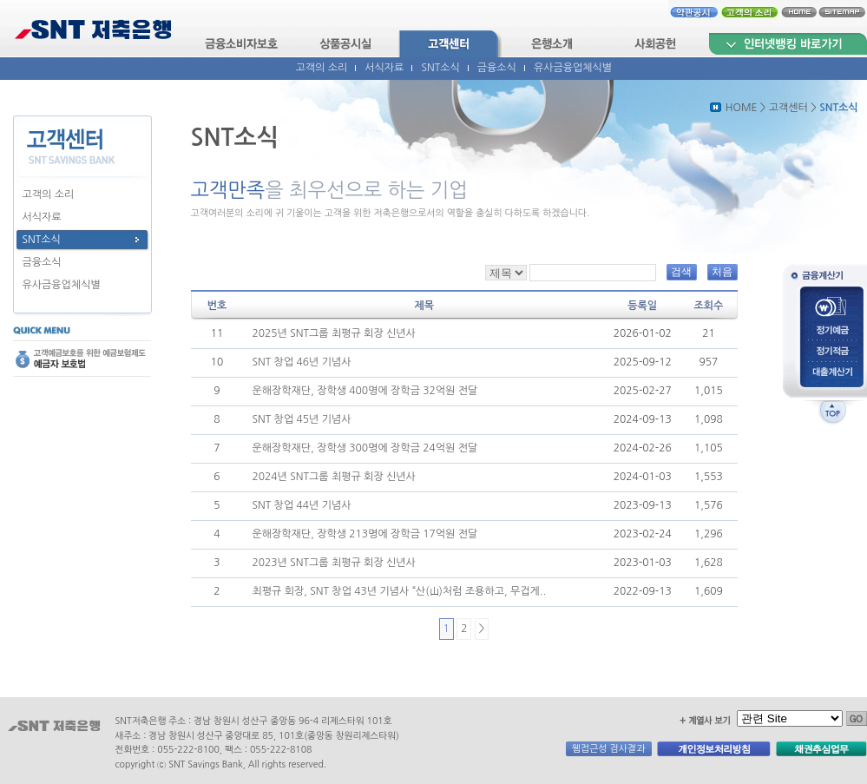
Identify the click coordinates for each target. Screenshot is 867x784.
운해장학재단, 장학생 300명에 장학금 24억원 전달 (364, 448)
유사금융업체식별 (573, 68)
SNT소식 (440, 68)
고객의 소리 (322, 68)
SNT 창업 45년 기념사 (301, 419)
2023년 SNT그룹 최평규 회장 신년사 (333, 562)
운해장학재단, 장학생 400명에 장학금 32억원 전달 (364, 390)
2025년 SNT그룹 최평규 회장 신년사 (333, 333)
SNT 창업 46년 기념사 (301, 362)
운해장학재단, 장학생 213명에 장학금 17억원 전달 (364, 534)
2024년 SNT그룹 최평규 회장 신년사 (333, 476)
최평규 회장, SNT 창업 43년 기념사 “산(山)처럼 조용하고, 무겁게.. (399, 591)
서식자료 (384, 68)
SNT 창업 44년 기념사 (301, 505)
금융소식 (496, 68)
